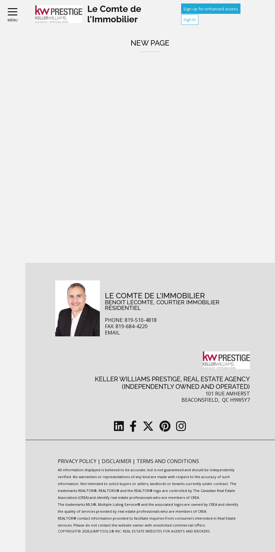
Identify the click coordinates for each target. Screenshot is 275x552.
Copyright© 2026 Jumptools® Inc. (90, 531)
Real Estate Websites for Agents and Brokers (166, 531)
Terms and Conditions (168, 461)
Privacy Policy (78, 461)
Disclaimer (117, 461)
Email (112, 332)
